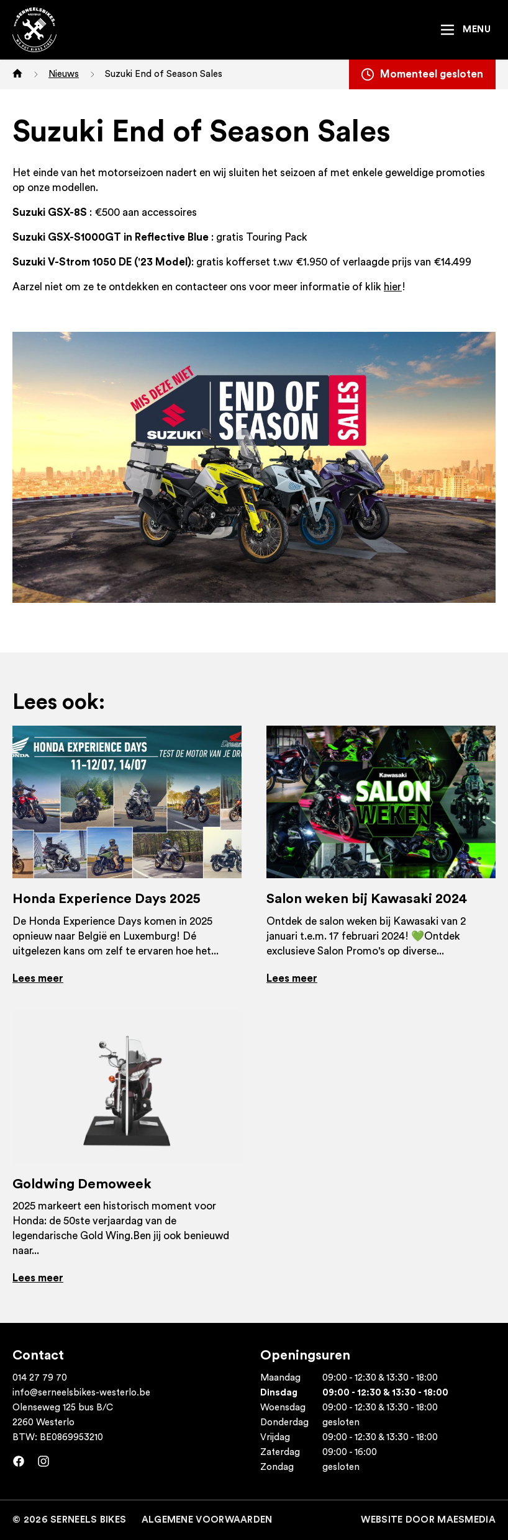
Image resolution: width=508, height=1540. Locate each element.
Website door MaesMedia (428, 1519)
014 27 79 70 (39, 1377)
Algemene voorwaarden (207, 1519)
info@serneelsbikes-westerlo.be (81, 1392)
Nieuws (63, 74)
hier (393, 287)
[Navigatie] (465, 30)
